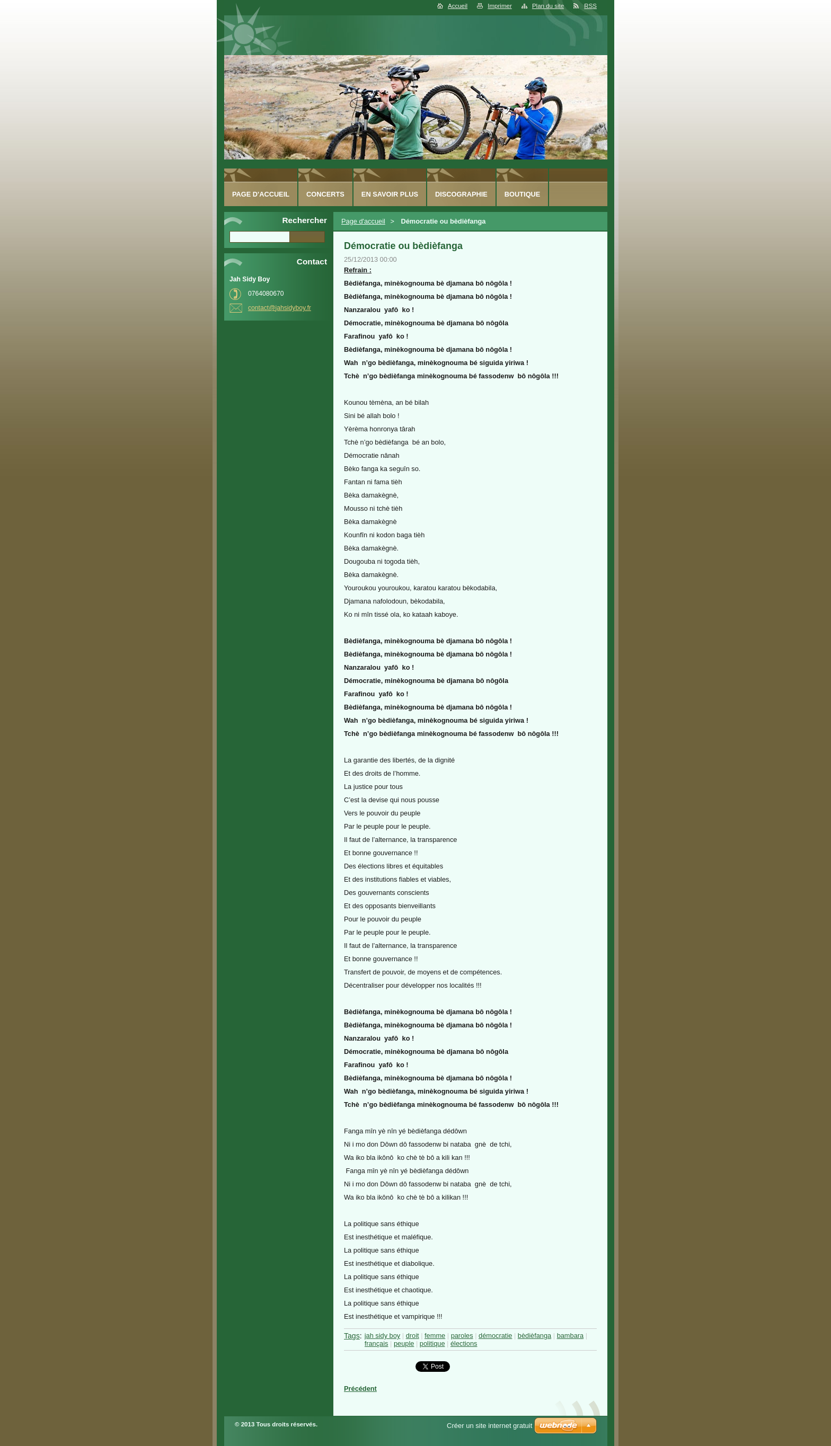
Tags (352, 1336)
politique (432, 1343)
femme (435, 1335)
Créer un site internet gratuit (489, 1426)
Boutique (523, 194)
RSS (590, 6)
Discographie (461, 194)
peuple (404, 1343)
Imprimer (499, 6)
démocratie (495, 1335)
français (376, 1343)
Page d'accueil (363, 221)
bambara (570, 1335)
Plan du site (548, 6)
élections (464, 1343)
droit (412, 1335)
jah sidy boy (383, 1335)
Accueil (457, 6)
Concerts (325, 194)
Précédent (360, 1388)
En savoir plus (389, 194)
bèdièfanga (534, 1335)
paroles (462, 1335)
